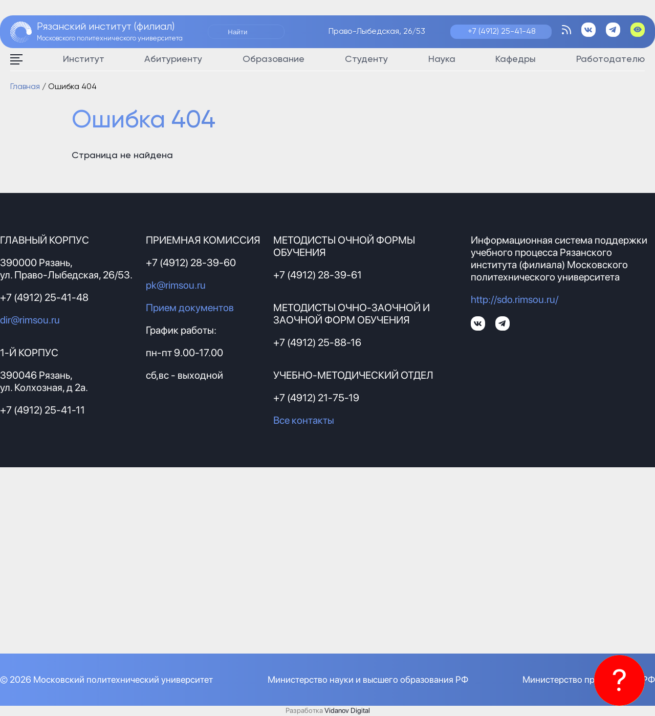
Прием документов (190, 307)
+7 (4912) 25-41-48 (502, 32)
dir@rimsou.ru (30, 320)
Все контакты (303, 420)
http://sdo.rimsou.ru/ (514, 299)
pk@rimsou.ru (176, 285)
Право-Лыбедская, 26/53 (377, 32)
